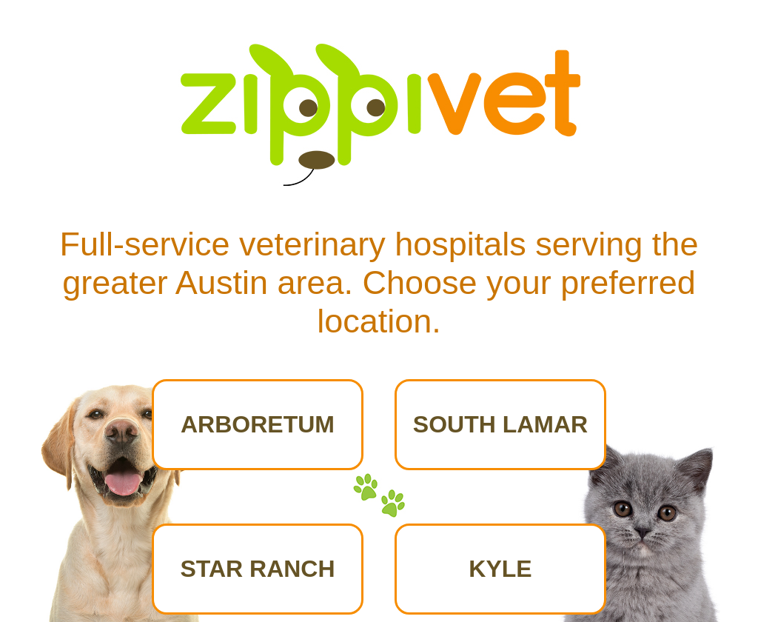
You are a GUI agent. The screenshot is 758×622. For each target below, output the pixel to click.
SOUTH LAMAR (500, 424)
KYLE (500, 568)
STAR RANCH (257, 568)
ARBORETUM (258, 424)
